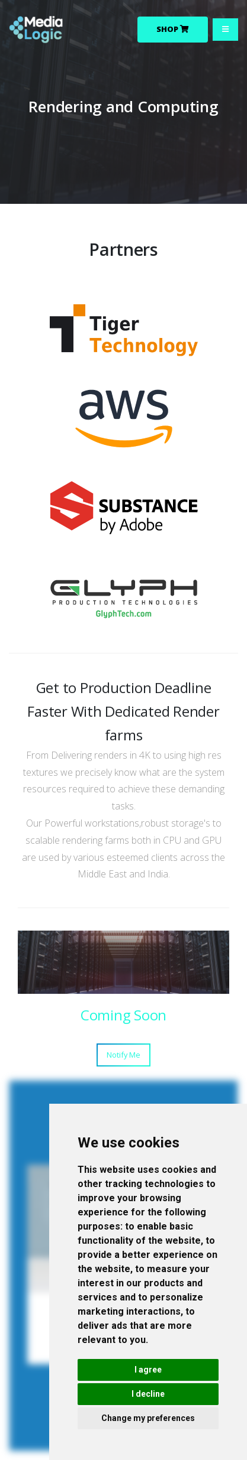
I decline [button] (148, 1394)
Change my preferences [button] (148, 1418)
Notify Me (123, 1054)
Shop (172, 29)
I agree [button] (148, 1369)
